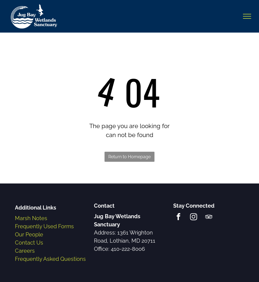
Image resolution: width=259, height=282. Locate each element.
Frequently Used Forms (44, 226)
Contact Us (29, 242)
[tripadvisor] (209, 218)
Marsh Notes (31, 218)
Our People (29, 234)
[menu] (247, 16)
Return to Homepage (129, 156)
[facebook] (178, 218)
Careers (25, 251)
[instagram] (193, 218)
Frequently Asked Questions (50, 259)
